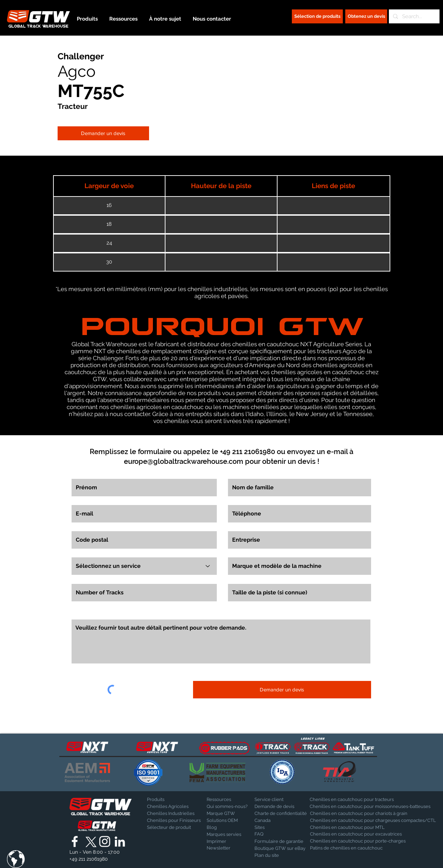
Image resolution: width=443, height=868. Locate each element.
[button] (16, 859)
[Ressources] (231, 799)
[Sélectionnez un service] (144, 566)
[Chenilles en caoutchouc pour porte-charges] (358, 841)
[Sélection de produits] (317, 16)
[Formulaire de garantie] (278, 841)
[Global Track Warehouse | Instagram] (104, 841)
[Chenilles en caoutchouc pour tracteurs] (352, 799)
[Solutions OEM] (225, 820)
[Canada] (278, 820)
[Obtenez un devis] (366, 16)
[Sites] (272, 827)
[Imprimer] (225, 841)
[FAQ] (278, 834)
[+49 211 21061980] (88, 859)
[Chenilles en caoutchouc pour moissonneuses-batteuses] (370, 806)
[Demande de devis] (278, 806)
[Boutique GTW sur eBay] (279, 848)
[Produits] (171, 799)
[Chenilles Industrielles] (172, 813)
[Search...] (413, 16)
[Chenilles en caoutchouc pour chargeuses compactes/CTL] (373, 820)
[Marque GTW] (224, 813)
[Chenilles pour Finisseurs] (174, 820)
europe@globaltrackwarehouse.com (183, 461)
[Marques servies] (224, 834)
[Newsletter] (225, 848)
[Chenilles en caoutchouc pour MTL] (349, 827)
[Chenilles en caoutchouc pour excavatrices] (356, 834)
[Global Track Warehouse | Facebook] (74, 841)
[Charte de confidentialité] (280, 813)
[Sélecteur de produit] (169, 827)
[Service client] (278, 799)
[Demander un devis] (103, 133)
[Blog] (224, 827)
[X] (89, 841)
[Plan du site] (271, 855)
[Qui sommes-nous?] (227, 806)
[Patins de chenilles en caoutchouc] (346, 848)
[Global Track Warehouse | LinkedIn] (119, 841)
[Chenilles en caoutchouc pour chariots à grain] (358, 813)
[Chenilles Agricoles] (175, 806)
